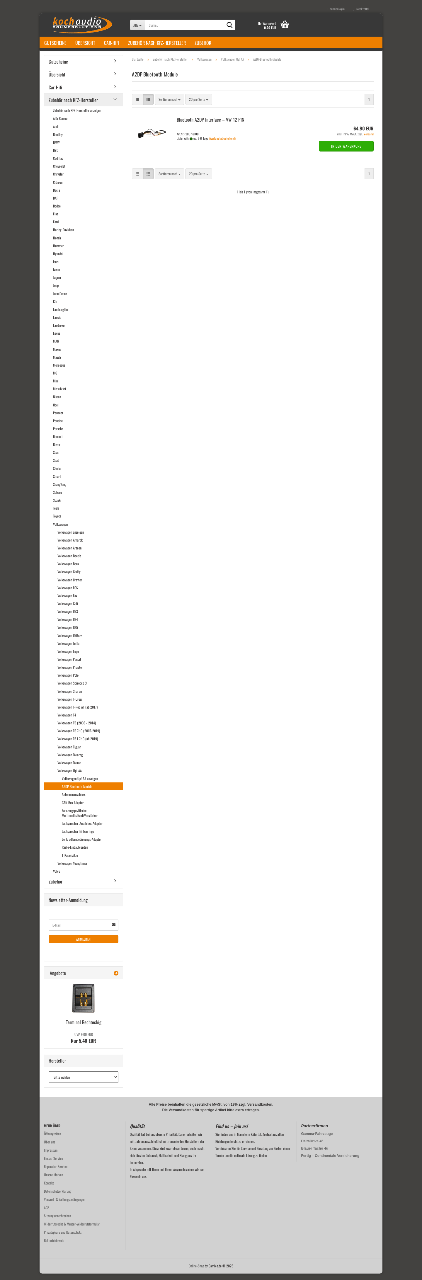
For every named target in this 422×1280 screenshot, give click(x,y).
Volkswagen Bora (68, 570)
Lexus (56, 339)
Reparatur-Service (55, 1172)
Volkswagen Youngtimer (72, 869)
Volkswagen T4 (66, 721)
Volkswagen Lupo (68, 657)
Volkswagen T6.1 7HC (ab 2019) (77, 745)
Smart (57, 482)
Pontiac (58, 427)
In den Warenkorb (346, 152)
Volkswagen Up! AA (69, 777)
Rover (56, 450)
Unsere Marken (53, 1181)
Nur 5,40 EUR (83, 1044)
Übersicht (85, 42)
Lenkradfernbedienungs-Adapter (82, 845)
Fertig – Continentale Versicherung (330, 1162)
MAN (56, 347)
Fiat (55, 220)
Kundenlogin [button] (336, 8)
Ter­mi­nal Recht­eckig (83, 1028)
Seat (56, 466)
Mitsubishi (59, 395)
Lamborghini (61, 315)
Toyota (57, 522)
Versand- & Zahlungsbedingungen (64, 1205)
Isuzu (56, 267)
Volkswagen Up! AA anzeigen (80, 784)
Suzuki (57, 506)
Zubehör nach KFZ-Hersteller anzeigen (77, 116)
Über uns (49, 1148)
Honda (57, 244)
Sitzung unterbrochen (57, 1222)
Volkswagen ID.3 (67, 617)
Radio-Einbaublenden (75, 853)
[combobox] (169, 106)
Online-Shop (196, 1272)
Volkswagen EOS (67, 594)
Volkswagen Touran (69, 769)
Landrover (59, 331)
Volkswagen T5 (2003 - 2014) (76, 729)
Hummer (58, 252)
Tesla (56, 514)
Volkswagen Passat (69, 665)
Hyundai (58, 260)
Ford (56, 228)
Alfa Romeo (60, 124)
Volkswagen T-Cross (69, 705)
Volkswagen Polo (68, 681)
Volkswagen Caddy (69, 578)
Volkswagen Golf (67, 609)
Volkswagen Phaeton (70, 673)
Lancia (57, 323)
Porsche (58, 435)
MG (55, 379)
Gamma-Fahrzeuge (317, 1140)
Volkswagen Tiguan (69, 753)
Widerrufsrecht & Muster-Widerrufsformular (72, 1230)
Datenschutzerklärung (57, 1197)
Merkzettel (361, 8)
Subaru (57, 498)
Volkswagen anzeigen (70, 538)
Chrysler (58, 180)
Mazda (57, 363)
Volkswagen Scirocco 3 (72, 689)
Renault (58, 442)
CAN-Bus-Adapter (73, 808)
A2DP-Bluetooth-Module (77, 792)
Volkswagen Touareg (70, 761)
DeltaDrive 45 (312, 1147)
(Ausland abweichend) (222, 144)
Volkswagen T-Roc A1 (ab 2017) (77, 713)
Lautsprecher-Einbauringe (78, 837)
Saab (56, 458)
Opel (56, 411)
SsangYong (59, 490)
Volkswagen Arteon (69, 554)
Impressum (50, 1156)
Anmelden (83, 945)
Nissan (57, 403)
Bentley (58, 140)
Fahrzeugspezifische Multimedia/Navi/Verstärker (80, 819)
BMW (56, 148)
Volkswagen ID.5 (67, 634)
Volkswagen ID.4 (67, 625)
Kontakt (49, 1189)
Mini (56, 387)
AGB (46, 1213)
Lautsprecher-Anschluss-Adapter (82, 829)
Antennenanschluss (73, 800)
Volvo (56, 877)
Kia (55, 307)
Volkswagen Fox (67, 602)
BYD (55, 156)
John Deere (60, 299)
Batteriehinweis (54, 1246)
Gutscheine (55, 42)
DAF (55, 204)
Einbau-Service (53, 1164)
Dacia (56, 196)
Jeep (56, 291)
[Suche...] (137, 25)
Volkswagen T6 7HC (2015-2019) (78, 737)
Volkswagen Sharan (69, 697)
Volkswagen (60, 530)
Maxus (57, 355)
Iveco (56, 275)
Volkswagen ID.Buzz (69, 641)
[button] (137, 106)
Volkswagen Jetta (68, 649)
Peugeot (58, 419)
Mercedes (59, 371)
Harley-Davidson (63, 236)
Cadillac (58, 164)
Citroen (57, 188)
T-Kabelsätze (70, 861)
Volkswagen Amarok (70, 546)
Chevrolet (59, 172)
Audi (56, 132)
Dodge (57, 212)
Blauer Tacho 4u (314, 1155)
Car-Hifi (111, 42)
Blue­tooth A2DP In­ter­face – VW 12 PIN (210, 126)
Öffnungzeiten (52, 1140)
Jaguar (57, 283)
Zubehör (203, 42)
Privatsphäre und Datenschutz (62, 1238)
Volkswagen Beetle (69, 562)
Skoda (57, 474)
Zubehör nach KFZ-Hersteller (157, 42)
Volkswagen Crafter (69, 586)
